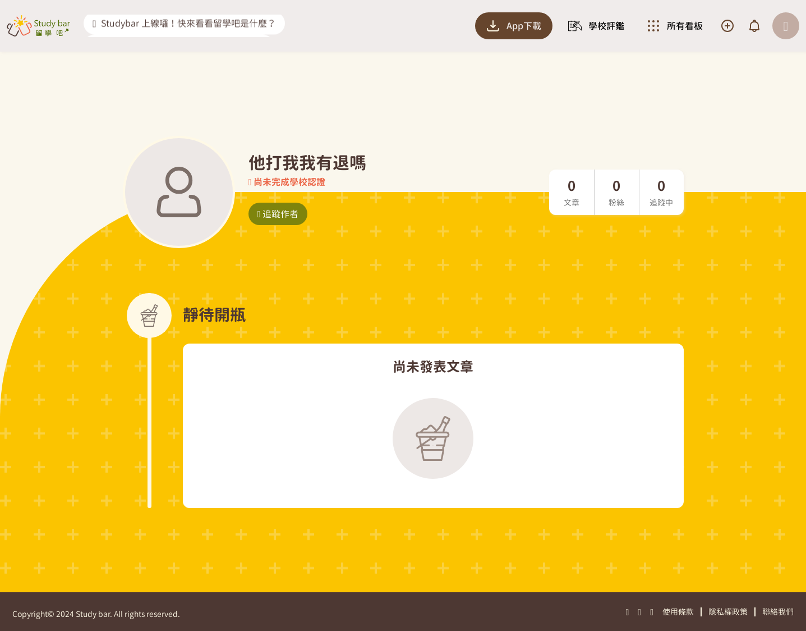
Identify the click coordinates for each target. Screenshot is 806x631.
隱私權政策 (728, 611)
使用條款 (678, 611)
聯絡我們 (778, 611)
